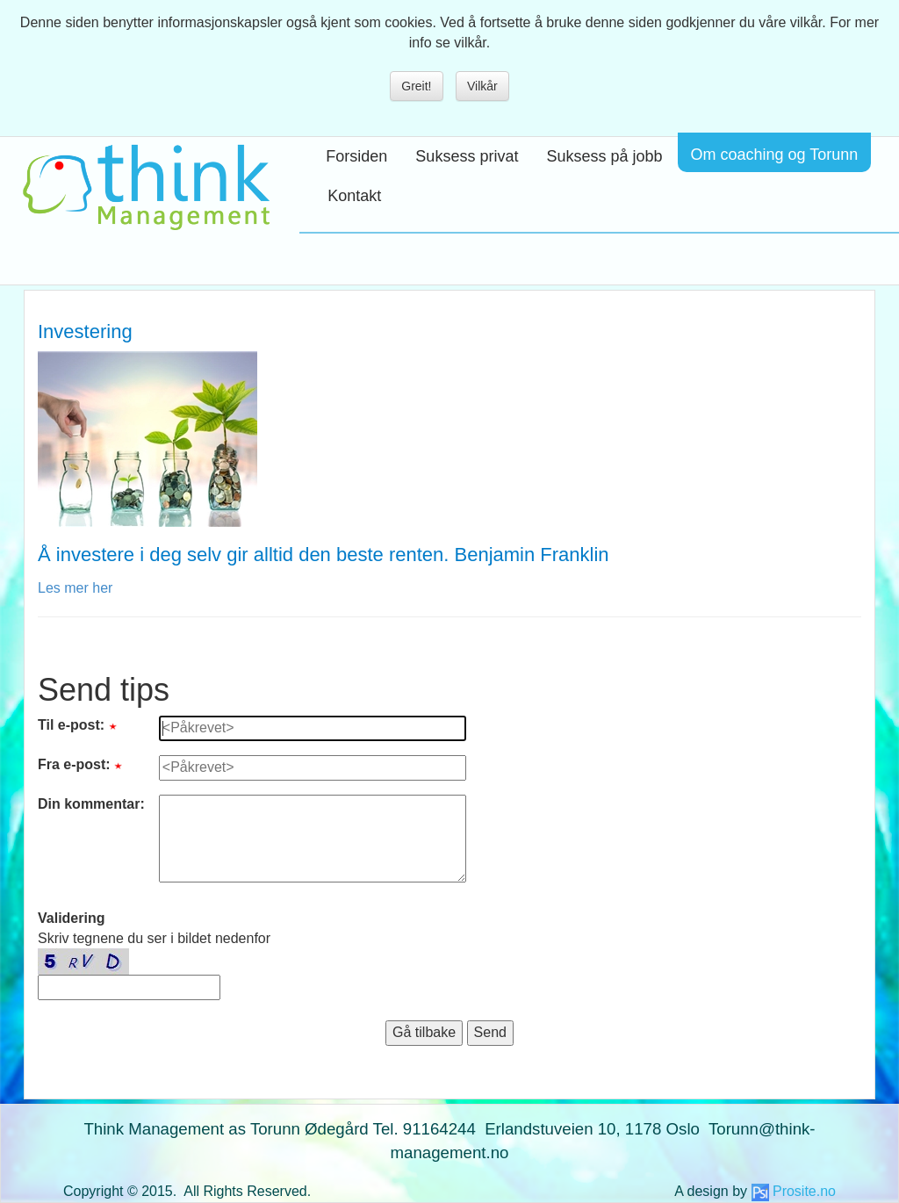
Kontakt (354, 196)
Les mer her (75, 587)
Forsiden (356, 156)
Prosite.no (804, 1191)
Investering (85, 331)
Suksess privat (466, 156)
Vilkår (482, 86)
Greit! (416, 86)
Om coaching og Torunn (775, 154)
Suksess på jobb (604, 156)
